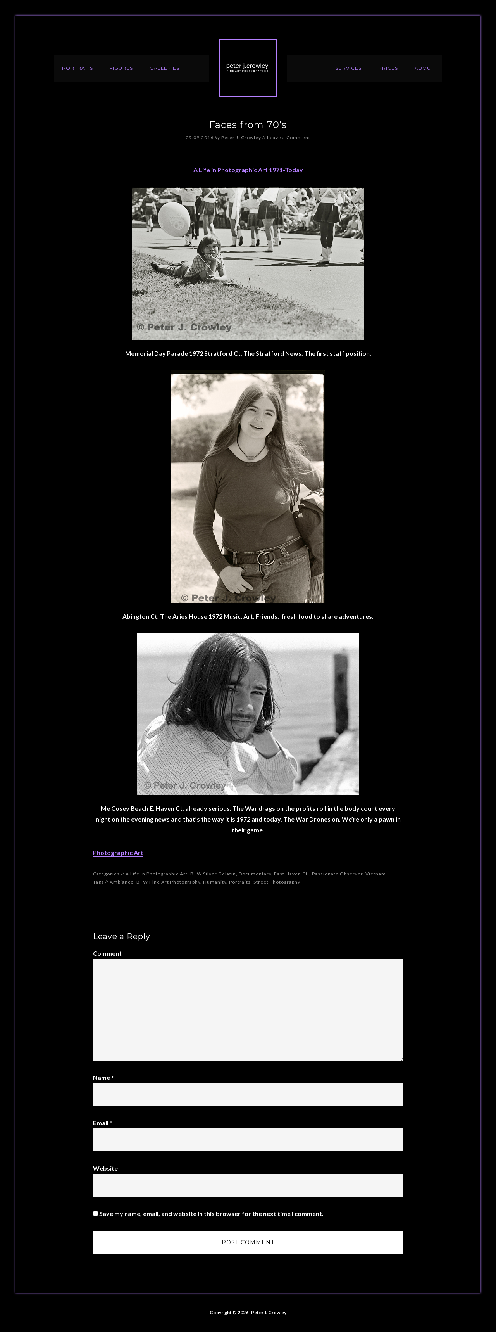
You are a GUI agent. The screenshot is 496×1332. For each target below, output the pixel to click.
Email (102, 1122)
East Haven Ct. (291, 874)
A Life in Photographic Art (157, 874)
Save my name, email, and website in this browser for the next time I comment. (211, 1213)
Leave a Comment (288, 137)
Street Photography (276, 882)
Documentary (255, 874)
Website (105, 1168)
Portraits (240, 882)
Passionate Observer (337, 874)
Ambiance (122, 882)
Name (103, 1077)
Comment (107, 953)
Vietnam (375, 874)
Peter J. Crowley (248, 68)
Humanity (214, 882)
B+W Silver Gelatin (213, 874)
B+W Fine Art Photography (168, 882)
